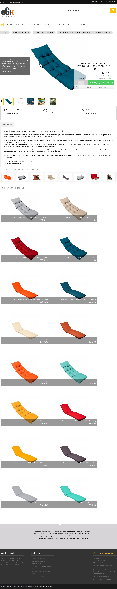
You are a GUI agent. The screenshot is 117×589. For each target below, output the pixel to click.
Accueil (9, 24)
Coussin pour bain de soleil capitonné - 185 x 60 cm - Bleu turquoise (77, 381)
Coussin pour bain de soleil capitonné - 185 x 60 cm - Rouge (31, 257)
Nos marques (49, 24)
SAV (74, 24)
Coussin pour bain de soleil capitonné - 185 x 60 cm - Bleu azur (84, 32)
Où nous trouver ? (63, 24)
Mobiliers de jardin (21, 32)
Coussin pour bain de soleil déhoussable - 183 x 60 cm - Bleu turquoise (77, 503)
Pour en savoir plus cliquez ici (9, 92)
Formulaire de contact (103, 579)
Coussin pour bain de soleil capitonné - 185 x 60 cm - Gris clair (31, 217)
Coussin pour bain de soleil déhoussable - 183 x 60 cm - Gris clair (30, 503)
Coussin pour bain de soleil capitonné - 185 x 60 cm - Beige (80, 217)
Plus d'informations (13, 113)
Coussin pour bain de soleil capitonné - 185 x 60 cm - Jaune (31, 421)
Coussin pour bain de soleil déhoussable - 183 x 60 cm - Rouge (79, 421)
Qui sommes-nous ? (35, 24)
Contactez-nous (38, 576)
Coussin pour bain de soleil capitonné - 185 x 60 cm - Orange (31, 381)
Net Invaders (47, 587)
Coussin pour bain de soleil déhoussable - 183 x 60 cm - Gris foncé (78, 463)
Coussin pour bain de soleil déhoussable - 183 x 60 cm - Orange (30, 299)
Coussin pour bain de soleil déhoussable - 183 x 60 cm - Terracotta (78, 339)
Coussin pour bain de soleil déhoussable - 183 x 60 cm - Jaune (31, 463)
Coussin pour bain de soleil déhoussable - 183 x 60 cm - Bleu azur (78, 299)
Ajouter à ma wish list (90, 87)
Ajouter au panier (101, 82)
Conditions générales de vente (41, 567)
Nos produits (20, 24)
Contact (82, 24)
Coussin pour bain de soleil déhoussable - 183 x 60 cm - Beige (31, 339)
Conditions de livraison (41, 571)
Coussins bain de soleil (43, 32)
